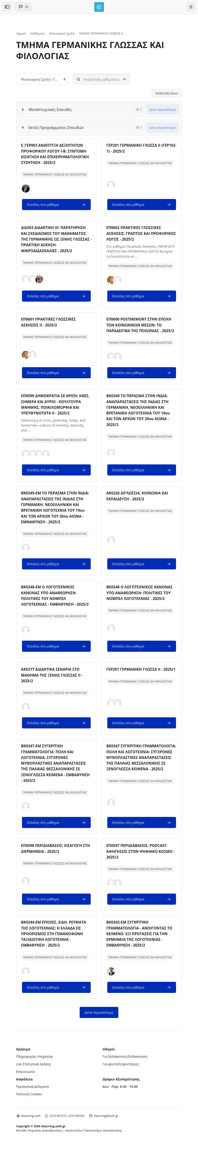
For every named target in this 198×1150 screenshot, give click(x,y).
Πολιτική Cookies (29, 1096)
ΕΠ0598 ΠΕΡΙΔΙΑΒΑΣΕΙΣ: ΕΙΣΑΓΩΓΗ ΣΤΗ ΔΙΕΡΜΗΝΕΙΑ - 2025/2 (52, 851)
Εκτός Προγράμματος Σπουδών (56, 127)
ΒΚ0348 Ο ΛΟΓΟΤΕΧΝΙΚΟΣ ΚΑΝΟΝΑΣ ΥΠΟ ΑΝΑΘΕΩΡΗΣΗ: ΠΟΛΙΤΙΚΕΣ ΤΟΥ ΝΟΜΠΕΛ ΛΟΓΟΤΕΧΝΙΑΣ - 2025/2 (140, 597)
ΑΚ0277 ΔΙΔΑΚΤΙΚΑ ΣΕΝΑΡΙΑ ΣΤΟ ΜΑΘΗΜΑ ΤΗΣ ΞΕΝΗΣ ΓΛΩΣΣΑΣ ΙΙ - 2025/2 (53, 679)
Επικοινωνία (25, 1074)
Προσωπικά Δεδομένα (33, 1089)
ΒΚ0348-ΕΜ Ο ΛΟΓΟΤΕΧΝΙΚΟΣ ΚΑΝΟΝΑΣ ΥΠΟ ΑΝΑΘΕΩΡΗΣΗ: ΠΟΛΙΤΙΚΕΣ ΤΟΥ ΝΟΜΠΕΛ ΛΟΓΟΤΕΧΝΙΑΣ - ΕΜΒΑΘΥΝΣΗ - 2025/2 (56, 600)
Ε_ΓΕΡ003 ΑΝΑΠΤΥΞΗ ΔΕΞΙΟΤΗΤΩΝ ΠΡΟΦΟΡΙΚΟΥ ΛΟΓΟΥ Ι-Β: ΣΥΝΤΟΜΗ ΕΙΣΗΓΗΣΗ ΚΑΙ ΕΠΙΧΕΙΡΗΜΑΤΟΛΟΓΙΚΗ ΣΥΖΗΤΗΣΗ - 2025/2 (56, 154)
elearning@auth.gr (106, 1118)
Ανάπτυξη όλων (166, 93)
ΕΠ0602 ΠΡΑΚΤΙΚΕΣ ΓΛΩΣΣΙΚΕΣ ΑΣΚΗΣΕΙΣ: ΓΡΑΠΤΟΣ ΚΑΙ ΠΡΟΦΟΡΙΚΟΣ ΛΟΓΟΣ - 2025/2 (134, 233)
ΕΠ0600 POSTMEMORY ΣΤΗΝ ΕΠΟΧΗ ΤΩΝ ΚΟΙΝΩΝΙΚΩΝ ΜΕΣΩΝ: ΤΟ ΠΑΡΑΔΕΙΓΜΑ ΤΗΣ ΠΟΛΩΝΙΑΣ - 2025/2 (141, 324)
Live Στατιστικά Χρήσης (34, 1066)
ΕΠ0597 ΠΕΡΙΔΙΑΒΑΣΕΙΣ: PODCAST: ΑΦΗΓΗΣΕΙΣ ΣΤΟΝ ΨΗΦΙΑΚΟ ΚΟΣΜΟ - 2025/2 (141, 854)
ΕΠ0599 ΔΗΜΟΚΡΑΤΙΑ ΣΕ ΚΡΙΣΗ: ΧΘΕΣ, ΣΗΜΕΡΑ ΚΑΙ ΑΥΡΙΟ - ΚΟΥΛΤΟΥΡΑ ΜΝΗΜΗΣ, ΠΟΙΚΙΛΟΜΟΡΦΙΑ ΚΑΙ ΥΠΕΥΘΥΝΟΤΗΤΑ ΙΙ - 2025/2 (50, 406)
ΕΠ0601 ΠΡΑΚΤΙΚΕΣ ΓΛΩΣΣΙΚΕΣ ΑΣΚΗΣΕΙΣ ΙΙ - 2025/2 (49, 321)
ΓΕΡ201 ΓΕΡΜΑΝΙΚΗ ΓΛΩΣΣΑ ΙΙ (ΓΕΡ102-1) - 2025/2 (134, 148)
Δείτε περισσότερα (163, 109)
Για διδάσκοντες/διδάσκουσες (126, 1059)
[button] (23, 7)
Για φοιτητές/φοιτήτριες (121, 1066)
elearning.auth (30, 1118)
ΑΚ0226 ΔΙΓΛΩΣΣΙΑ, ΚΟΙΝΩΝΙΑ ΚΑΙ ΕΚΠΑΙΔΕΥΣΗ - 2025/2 (138, 500)
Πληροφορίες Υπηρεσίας (35, 1059)
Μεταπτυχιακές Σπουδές (50, 109)
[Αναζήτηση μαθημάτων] (101, 79)
